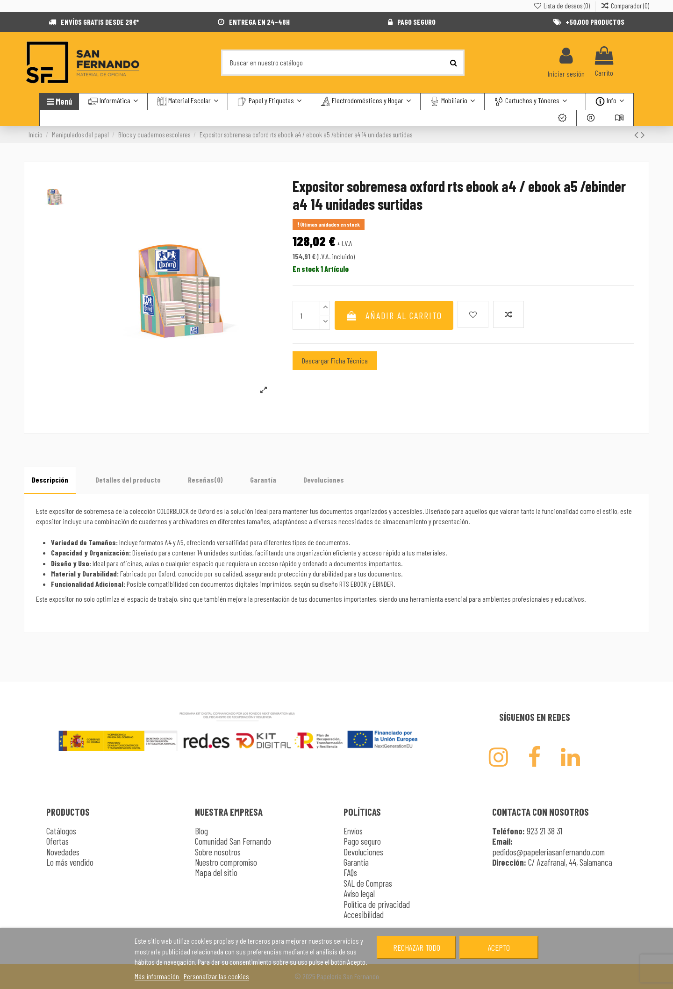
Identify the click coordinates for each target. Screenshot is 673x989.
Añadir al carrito (394, 315)
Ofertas (57, 841)
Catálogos (61, 830)
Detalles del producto (128, 479)
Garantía (263, 479)
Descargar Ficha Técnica (335, 360)
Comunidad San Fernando (233, 841)
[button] (530, 101)
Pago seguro (362, 841)
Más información (157, 976)
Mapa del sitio (216, 872)
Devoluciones (323, 479)
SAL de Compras (368, 883)
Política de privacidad (377, 904)
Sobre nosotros (218, 852)
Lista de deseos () (562, 5)
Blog (201, 830)
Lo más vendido (69, 862)
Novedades (62, 852)
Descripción (50, 479)
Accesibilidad (364, 914)
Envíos (353, 830)
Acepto (499, 947)
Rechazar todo (416, 947)
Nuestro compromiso (226, 862)
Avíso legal (359, 893)
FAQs (350, 872)
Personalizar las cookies (216, 976)
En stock (306, 268)
